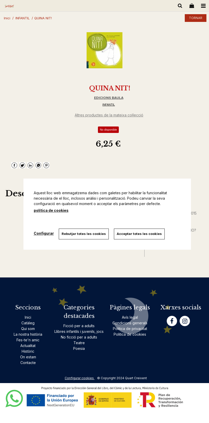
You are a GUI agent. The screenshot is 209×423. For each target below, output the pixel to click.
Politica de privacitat (130, 328)
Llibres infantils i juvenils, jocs (79, 331)
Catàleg (28, 323)
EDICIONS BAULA (108, 98)
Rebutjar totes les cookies (84, 234)
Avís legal (130, 317)
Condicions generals (129, 323)
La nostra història (28, 334)
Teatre (79, 343)
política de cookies (51, 210)
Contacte (28, 362)
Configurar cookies (80, 378)
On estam (28, 357)
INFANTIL (108, 104)
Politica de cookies (130, 334)
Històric (28, 351)
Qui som (28, 328)
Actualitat (28, 345)
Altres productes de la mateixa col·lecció (109, 115)
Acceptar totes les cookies (139, 234)
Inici (28, 317)
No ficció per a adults (79, 337)
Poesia (79, 348)
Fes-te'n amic (27, 340)
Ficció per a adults (79, 326)
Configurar (44, 233)
